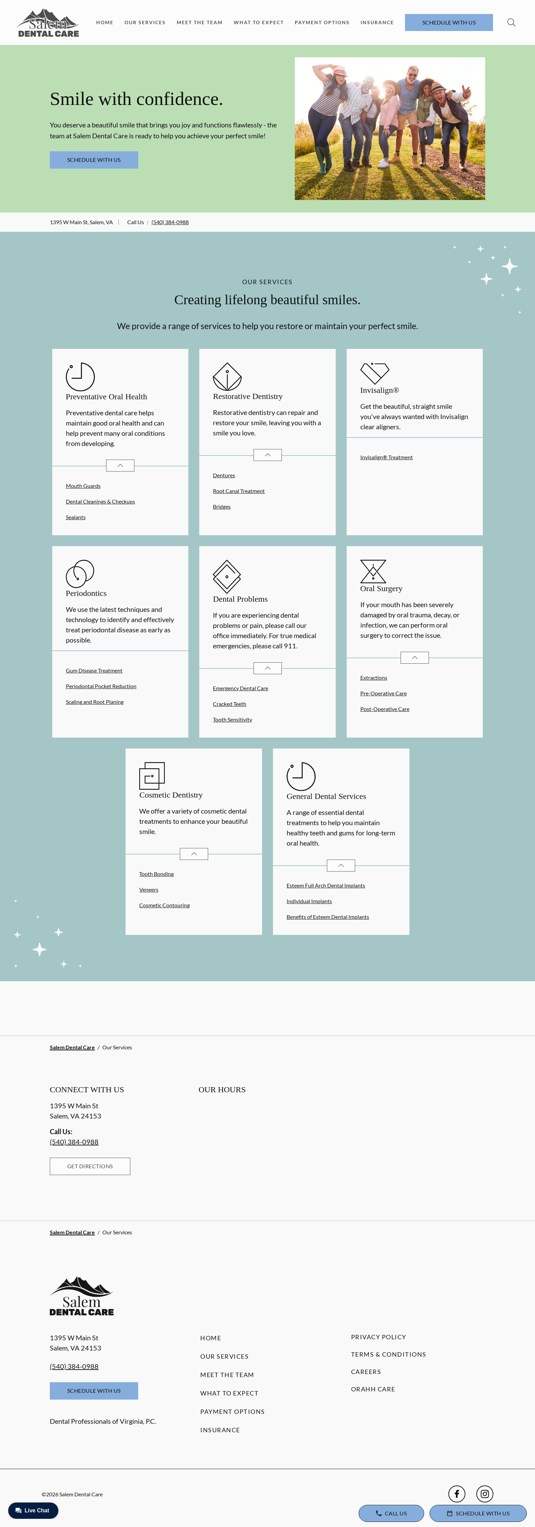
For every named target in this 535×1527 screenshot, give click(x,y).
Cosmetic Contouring (164, 905)
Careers (366, 1371)
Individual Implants (309, 901)
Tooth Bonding (156, 873)
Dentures (224, 475)
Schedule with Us (449, 22)
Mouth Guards (83, 485)
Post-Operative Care (384, 709)
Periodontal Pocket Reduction (101, 686)
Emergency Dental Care (240, 688)
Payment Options (322, 22)
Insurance (377, 22)
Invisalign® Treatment (386, 457)
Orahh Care (373, 1389)
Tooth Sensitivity (232, 719)
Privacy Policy (378, 1337)
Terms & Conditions (388, 1354)
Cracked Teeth (229, 703)
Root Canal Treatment (239, 491)
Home (105, 22)
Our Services (145, 22)
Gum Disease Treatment (94, 670)
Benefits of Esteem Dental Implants (328, 916)
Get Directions (90, 1166)
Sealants (76, 517)
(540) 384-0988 (170, 222)
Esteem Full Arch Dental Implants (326, 885)
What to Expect (259, 22)
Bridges (222, 506)
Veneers (148, 889)
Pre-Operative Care (383, 693)
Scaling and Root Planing (95, 701)
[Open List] (120, 466)
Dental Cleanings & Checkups (100, 501)
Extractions (373, 677)
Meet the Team (200, 22)
